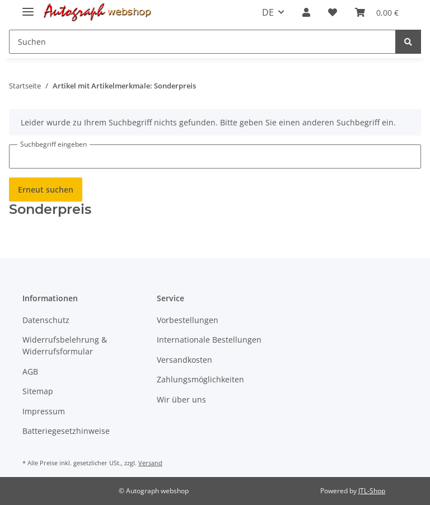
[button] (306, 12)
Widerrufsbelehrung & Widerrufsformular (64, 345)
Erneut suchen (45, 189)
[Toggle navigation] (28, 7)
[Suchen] (202, 42)
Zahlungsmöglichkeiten (200, 379)
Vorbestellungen (187, 320)
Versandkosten (184, 359)
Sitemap (37, 391)
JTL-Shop (371, 490)
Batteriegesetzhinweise (66, 430)
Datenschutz (45, 320)
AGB (30, 371)
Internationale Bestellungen (209, 339)
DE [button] (268, 12)
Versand (150, 463)
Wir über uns (181, 399)
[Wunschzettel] (332, 12)
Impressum (43, 411)
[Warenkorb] (377, 12)
